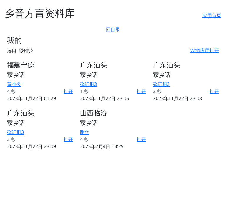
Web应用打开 (204, 50)
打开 (68, 91)
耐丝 (84, 132)
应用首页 (211, 15)
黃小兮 (14, 84)
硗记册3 (88, 84)
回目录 (113, 29)
